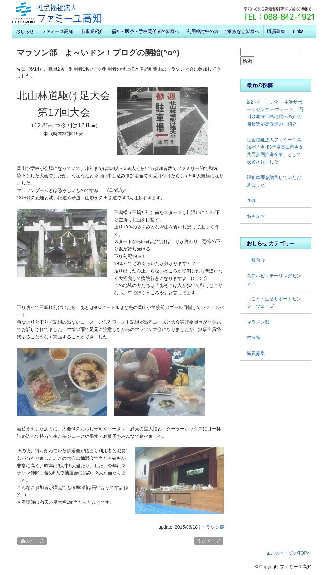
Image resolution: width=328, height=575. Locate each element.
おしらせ (25, 31)
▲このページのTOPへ (288, 553)
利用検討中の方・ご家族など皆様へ (223, 31)
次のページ (209, 541)
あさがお (256, 216)
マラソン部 (212, 527)
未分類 (253, 337)
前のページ (32, 541)
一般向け (256, 260)
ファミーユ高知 (57, 31)
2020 (252, 200)
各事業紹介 (92, 31)
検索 (247, 60)
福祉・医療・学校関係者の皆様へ (145, 31)
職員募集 (276, 31)
